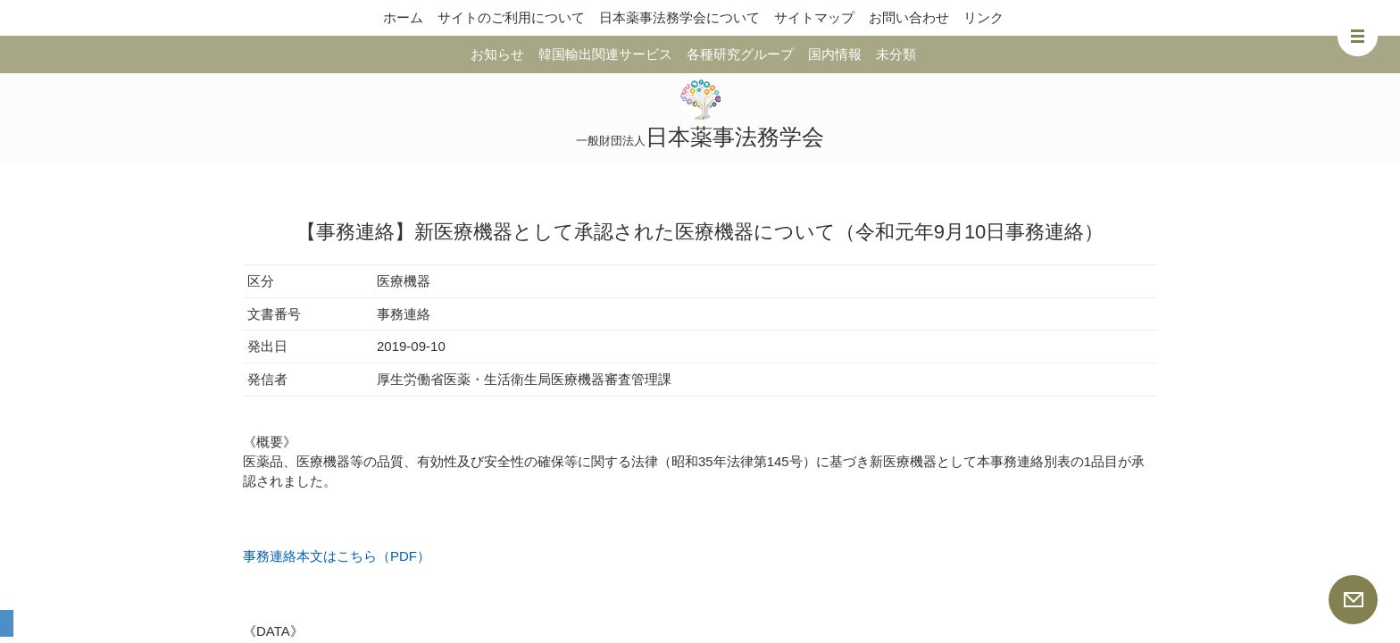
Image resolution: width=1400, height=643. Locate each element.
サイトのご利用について (511, 17)
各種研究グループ (740, 54)
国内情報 (835, 54)
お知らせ (497, 54)
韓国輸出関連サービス (605, 54)
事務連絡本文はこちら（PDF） (336, 556)
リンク (983, 17)
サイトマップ (814, 17)
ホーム (403, 17)
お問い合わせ (909, 17)
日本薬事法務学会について (679, 17)
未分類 (896, 54)
